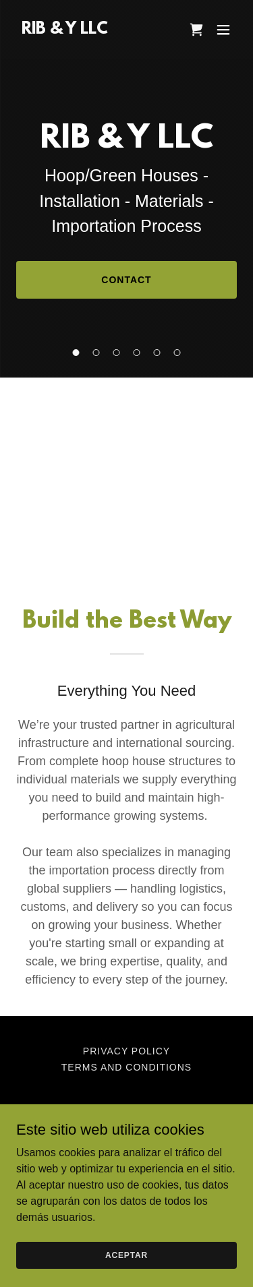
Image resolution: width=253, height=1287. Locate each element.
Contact (126, 279)
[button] (223, 29)
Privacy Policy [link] (126, 1051)
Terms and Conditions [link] (126, 1067)
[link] (65, 30)
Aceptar (126, 1254)
